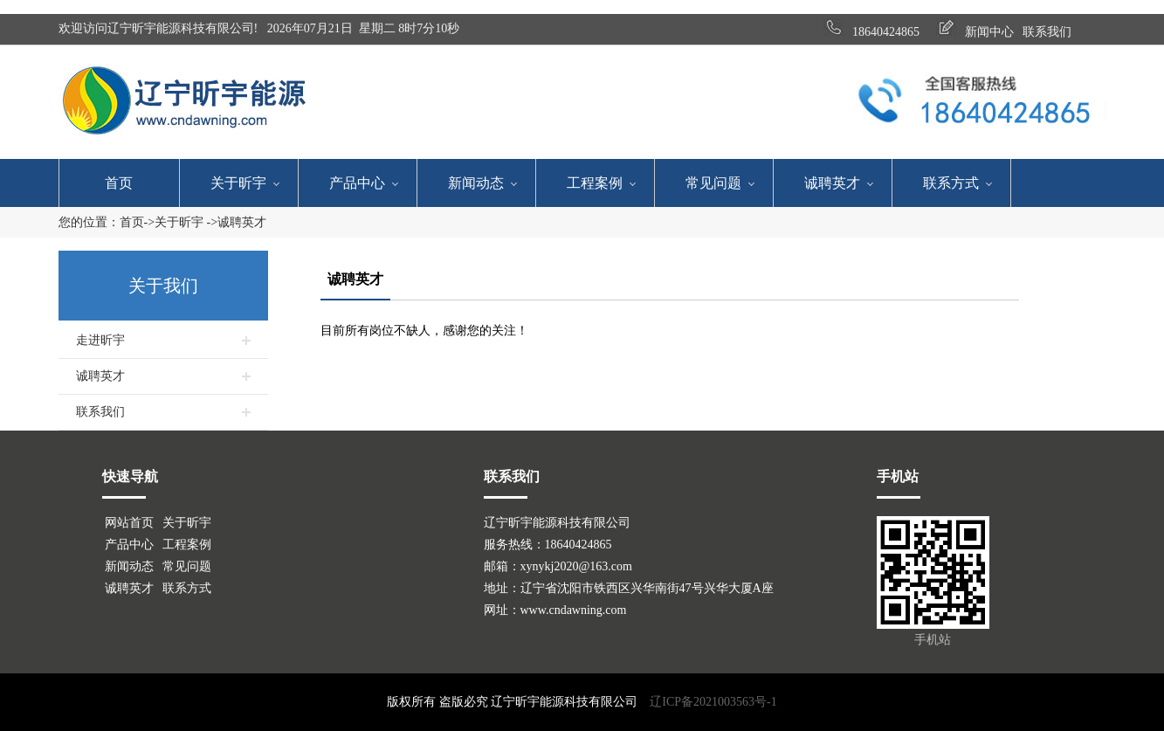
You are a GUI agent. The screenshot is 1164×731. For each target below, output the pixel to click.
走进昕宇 (100, 340)
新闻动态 (476, 183)
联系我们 (100, 411)
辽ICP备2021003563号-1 (713, 701)
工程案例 (595, 183)
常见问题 (713, 183)
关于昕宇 (238, 183)
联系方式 (951, 183)
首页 (119, 183)
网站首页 (129, 522)
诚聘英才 (832, 183)
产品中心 (357, 183)
